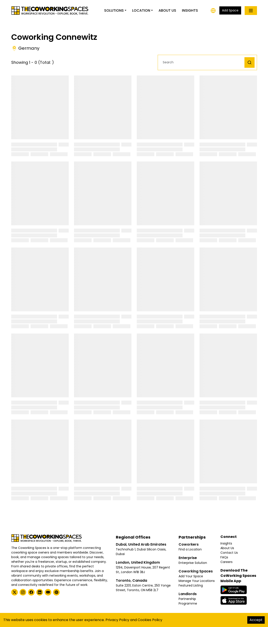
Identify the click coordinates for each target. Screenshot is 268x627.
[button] (202, 62)
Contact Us (229, 552)
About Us (167, 10)
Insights (190, 10)
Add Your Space (191, 576)
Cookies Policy (150, 619)
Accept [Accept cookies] (256, 619)
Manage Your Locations (197, 581)
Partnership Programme (188, 601)
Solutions (114, 10)
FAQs (224, 557)
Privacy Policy (117, 619)
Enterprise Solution (193, 563)
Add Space (230, 10)
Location (141, 10)
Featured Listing (191, 585)
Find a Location (190, 549)
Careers (226, 562)
